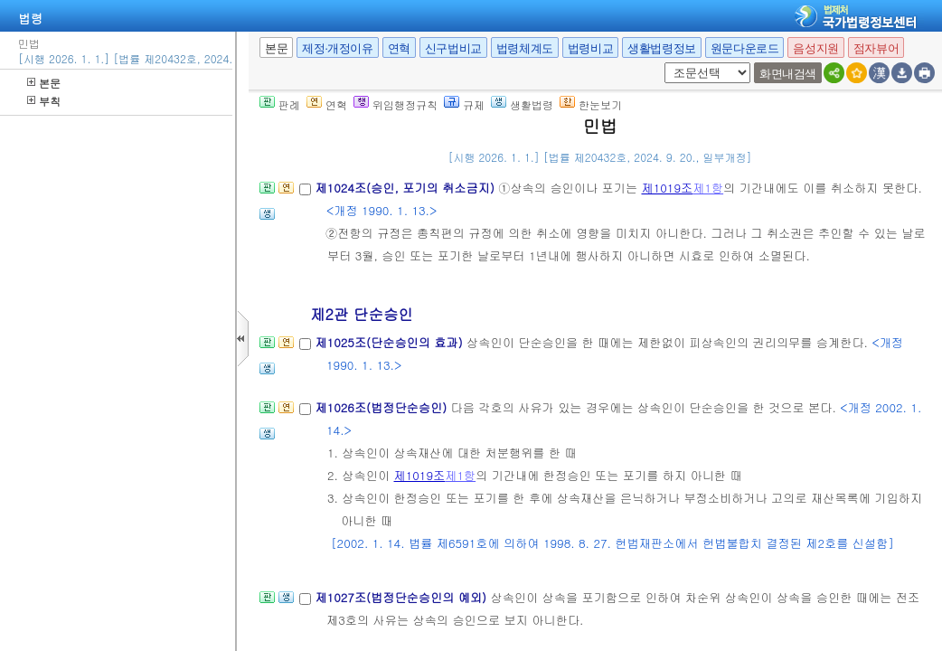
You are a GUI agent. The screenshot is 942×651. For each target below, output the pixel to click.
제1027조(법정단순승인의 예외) (402, 597)
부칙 (44, 100)
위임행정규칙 (395, 104)
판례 (279, 104)
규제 (464, 104)
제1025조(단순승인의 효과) (390, 342)
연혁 (399, 48)
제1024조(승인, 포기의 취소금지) (406, 187)
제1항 (707, 187)
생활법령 (522, 104)
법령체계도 (524, 48)
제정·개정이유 (337, 48)
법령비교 (590, 48)
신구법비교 (453, 48)
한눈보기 (591, 104)
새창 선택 (661, 62)
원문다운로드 (745, 48)
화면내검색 (787, 73)
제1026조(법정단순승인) (382, 407)
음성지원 (815, 48)
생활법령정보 (661, 48)
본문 (44, 82)
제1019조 (666, 187)
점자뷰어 (876, 48)
